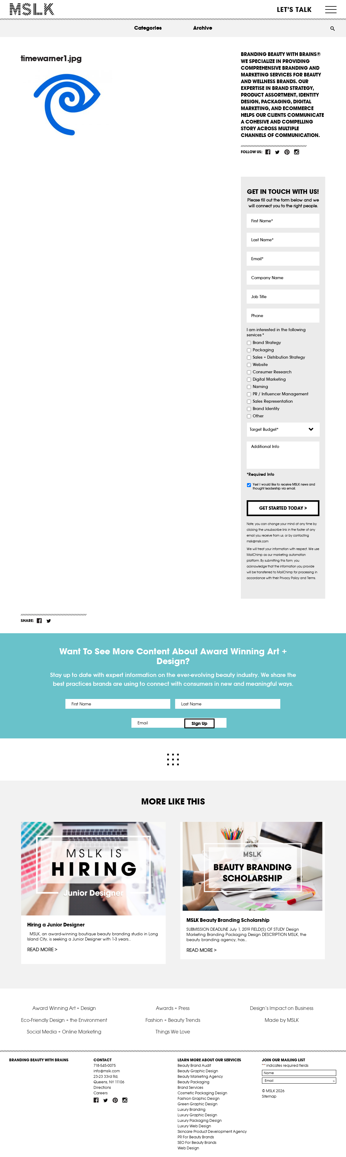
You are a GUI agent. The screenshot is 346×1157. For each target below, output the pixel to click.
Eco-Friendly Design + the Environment (64, 1018)
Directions (102, 1086)
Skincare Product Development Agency (212, 1130)
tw (277, 152)
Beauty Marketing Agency (200, 1075)
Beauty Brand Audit (194, 1064)
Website (260, 364)
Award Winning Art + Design (64, 1007)
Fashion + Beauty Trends (172, 1018)
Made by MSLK (282, 1018)
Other (258, 416)
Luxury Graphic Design (197, 1113)
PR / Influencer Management (280, 394)
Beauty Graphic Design (198, 1069)
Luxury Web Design (194, 1124)
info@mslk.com (107, 1069)
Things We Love (173, 1030)
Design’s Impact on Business (281, 1007)
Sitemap (269, 1094)
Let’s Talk (294, 9)
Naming (260, 386)
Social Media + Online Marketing (64, 1030)
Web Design (188, 1146)
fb (268, 152)
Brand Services (190, 1086)
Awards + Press (173, 1007)
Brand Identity (266, 408)
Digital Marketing (269, 379)
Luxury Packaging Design (200, 1119)
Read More (41, 948)
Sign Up (224, 723)
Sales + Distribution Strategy (279, 357)
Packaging (263, 350)
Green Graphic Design (197, 1102)
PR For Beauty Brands (196, 1135)
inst (296, 152)
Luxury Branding (191, 1108)
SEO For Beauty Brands (197, 1141)
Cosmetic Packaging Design (202, 1091)
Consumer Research (272, 372)
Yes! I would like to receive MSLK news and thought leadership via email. (284, 486)
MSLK (32, 9)
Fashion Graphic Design (198, 1097)
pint (287, 152)
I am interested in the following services (276, 332)
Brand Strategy (267, 342)
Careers (101, 1091)
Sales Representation (273, 401)
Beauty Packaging (193, 1080)
